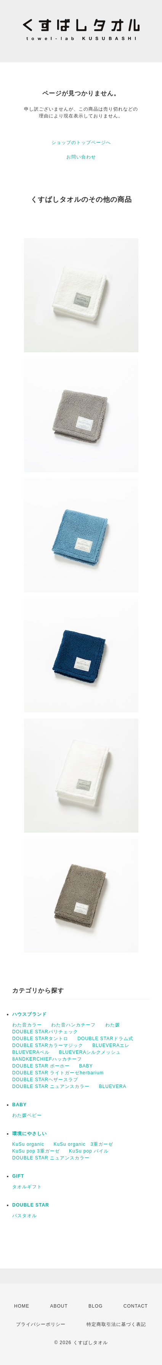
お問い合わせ (81, 157)
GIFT (18, 1176)
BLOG (95, 1306)
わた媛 (112, 1025)
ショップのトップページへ (81, 142)
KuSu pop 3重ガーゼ (36, 1151)
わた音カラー (27, 1025)
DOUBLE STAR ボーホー (41, 1066)
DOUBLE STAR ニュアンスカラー (51, 1086)
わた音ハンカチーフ (73, 1025)
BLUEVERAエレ (111, 1045)
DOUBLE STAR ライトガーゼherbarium (58, 1072)
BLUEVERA (112, 1086)
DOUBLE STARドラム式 (105, 1038)
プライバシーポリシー (41, 1324)
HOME (21, 1306)
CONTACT (136, 1306)
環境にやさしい (29, 1133)
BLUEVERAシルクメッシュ (90, 1052)
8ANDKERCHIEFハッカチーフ (47, 1059)
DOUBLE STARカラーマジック (47, 1045)
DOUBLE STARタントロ (40, 1038)
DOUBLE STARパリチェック (45, 1031)
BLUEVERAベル (31, 1052)
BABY (86, 1066)
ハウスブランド (29, 1014)
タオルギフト (27, 1186)
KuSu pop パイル (89, 1151)
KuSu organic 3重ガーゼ (83, 1144)
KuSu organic (28, 1144)
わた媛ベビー (27, 1115)
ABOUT (58, 1306)
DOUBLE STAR (30, 1205)
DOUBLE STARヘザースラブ (45, 1079)
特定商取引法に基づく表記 (116, 1324)
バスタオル (24, 1215)
